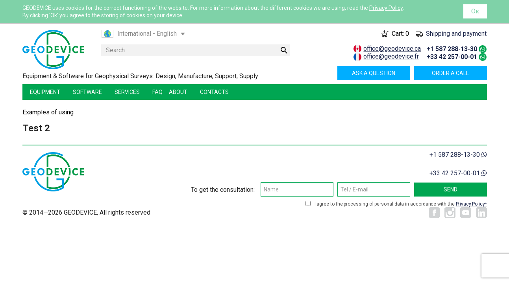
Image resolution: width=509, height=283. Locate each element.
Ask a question (373, 73)
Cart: (400, 33)
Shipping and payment (456, 33)
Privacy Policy (386, 8)
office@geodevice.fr (391, 56)
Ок (475, 11)
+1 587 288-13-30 (451, 49)
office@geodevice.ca (392, 48)
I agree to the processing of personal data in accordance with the (401, 204)
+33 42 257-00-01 (451, 57)
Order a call (450, 73)
